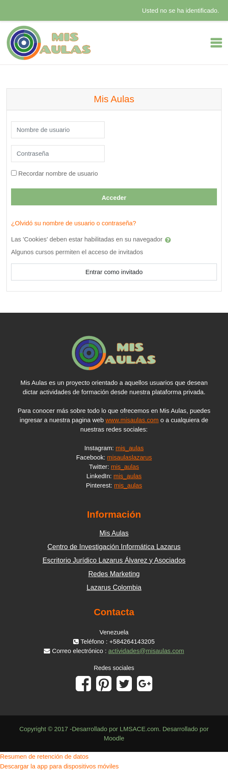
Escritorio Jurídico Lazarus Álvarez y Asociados (114, 560)
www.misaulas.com (132, 420)
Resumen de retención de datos (44, 756)
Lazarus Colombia (114, 587)
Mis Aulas (114, 533)
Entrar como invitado (114, 272)
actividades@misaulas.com (146, 651)
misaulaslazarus (129, 457)
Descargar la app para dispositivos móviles (59, 766)
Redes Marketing (114, 574)
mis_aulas (130, 448)
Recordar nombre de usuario (58, 173)
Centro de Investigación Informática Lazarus (113, 546)
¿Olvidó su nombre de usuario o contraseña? (73, 223)
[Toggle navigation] (216, 42)
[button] (169, 240)
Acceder (114, 197)
